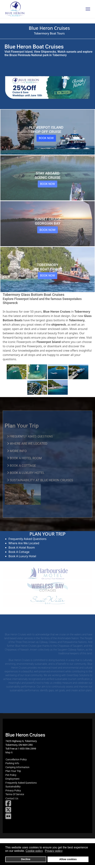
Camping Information (17, 767)
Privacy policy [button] (54, 850)
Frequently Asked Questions (27, 539)
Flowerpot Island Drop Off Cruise (46, 129)
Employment (12, 778)
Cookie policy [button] (34, 850)
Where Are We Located (23, 543)
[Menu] (88, 9)
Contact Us (11, 798)
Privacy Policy (13, 790)
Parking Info (12, 763)
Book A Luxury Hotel (22, 556)
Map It (9, 752)
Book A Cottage (18, 552)
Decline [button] (25, 859)
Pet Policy (10, 775)
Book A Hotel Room (21, 547)
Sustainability (13, 786)
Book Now (46, 138)
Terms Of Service (14, 794)
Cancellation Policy (16, 759)
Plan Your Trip (13, 771)
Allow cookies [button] (68, 859)
